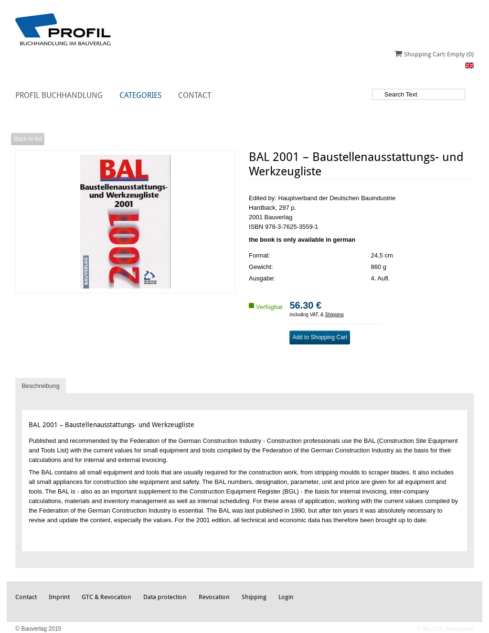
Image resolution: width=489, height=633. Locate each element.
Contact (194, 95)
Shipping (334, 314)
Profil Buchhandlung (59, 95)
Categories (140, 95)
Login (286, 597)
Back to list (28, 139)
